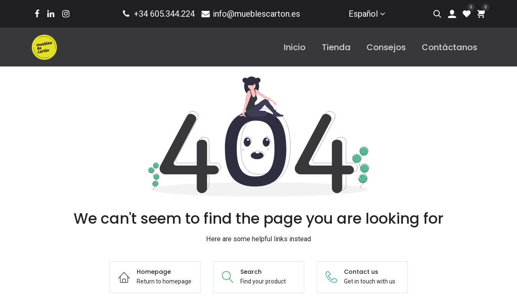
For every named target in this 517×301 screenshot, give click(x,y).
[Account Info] (452, 14)
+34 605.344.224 (158, 14)
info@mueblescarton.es (250, 14)
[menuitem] (294, 47)
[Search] (437, 14)
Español (363, 14)
